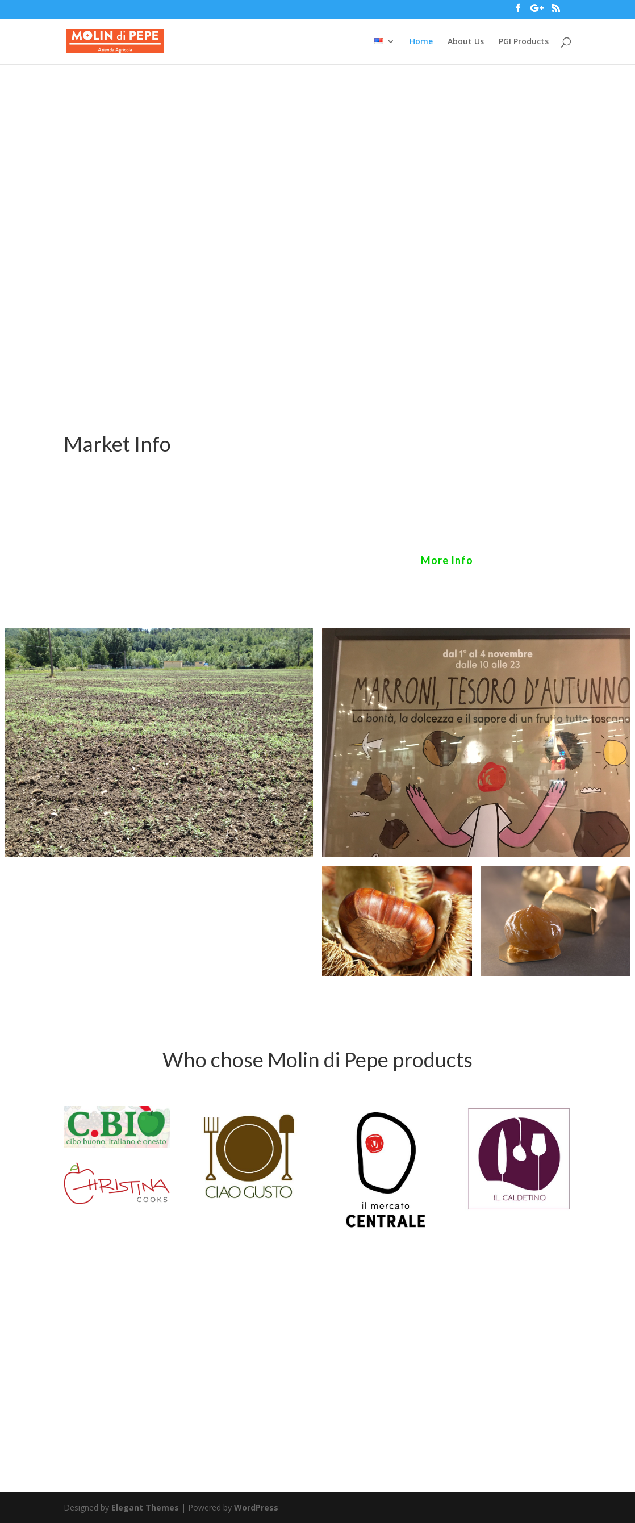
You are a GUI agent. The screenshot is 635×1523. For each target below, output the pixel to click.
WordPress (256, 1507)
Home (421, 42)
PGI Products (524, 42)
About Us (466, 42)
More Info (447, 560)
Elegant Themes (145, 1507)
